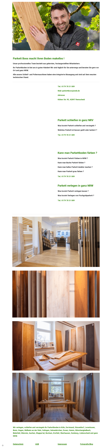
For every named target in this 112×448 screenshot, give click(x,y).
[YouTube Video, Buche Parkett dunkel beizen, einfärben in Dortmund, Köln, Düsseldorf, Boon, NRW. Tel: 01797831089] (33, 164)
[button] (3, 445)
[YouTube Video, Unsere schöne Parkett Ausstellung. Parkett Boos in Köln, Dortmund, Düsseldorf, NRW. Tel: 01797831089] (33, 99)
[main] (56, 66)
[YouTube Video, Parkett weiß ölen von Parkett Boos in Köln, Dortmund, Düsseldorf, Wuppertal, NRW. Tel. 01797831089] (33, 131)
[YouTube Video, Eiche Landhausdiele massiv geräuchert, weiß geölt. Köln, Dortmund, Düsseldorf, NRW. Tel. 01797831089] (33, 197)
